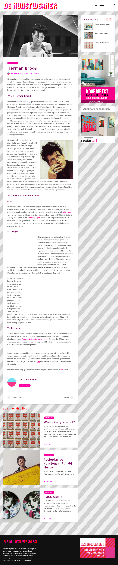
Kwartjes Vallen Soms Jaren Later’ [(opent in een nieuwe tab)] (35, 339)
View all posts (25, 385)
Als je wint (67, 212)
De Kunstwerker (13, 73)
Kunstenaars (13, 63)
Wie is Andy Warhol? (59, 422)
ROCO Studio (53, 497)
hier (38, 361)
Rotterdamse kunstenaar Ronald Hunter (58, 463)
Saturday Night (34, 218)
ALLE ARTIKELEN (97, 6)
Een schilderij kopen (102, 24)
